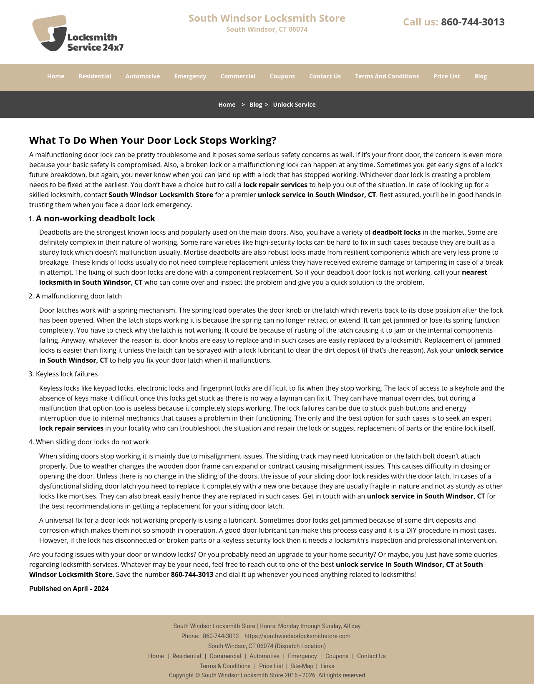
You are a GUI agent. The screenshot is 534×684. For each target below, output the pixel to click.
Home (55, 76)
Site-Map (301, 666)
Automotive (143, 76)
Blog (480, 76)
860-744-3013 (473, 21)
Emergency (190, 76)
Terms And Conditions (387, 76)
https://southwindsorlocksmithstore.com (297, 636)
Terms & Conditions (225, 666)
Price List (446, 76)
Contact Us (325, 76)
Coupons (282, 76)
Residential (95, 76)
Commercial (238, 76)
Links (327, 666)
